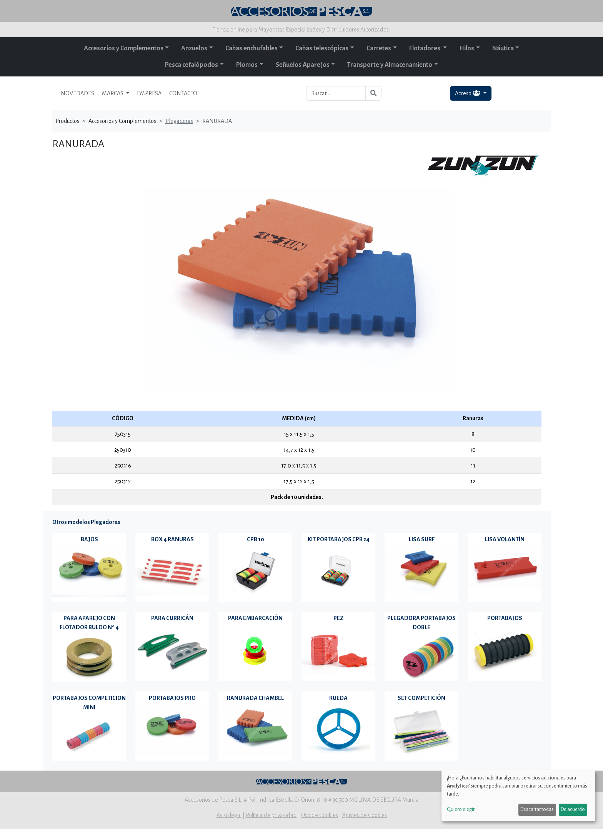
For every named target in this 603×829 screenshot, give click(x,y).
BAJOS (89, 539)
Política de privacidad (271, 815)
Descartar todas (537, 809)
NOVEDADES (77, 93)
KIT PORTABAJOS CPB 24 (339, 539)
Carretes (378, 48)
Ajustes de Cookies (364, 815)
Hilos (466, 48)
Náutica (503, 48)
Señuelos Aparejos (303, 64)
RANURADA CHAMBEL (255, 698)
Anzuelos (194, 48)
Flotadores (425, 48)
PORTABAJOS (504, 618)
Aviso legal (229, 815)
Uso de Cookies (319, 815)
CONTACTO (183, 93)
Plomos (247, 64)
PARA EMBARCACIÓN (255, 618)
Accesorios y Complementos (123, 48)
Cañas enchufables (251, 48)
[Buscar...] (336, 93)
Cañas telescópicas (321, 48)
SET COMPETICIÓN (421, 698)
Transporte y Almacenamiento (389, 64)
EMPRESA (149, 93)
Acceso (468, 93)
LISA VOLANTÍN (505, 539)
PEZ (338, 618)
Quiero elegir (461, 809)
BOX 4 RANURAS (172, 539)
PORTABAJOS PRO (172, 698)
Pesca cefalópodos (191, 64)
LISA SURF (422, 539)
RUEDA (338, 698)
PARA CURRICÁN (172, 618)
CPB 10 (255, 539)
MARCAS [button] (113, 93)
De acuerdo (573, 809)
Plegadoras (179, 121)
